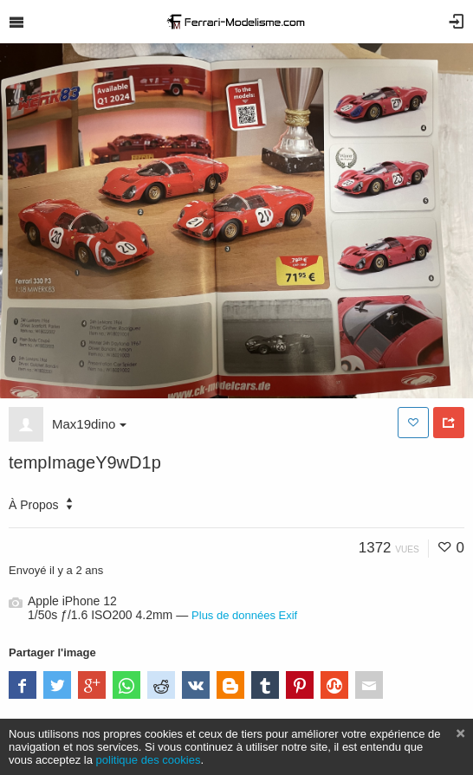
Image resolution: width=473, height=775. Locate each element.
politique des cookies (148, 759)
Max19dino (89, 424)
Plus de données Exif (244, 615)
